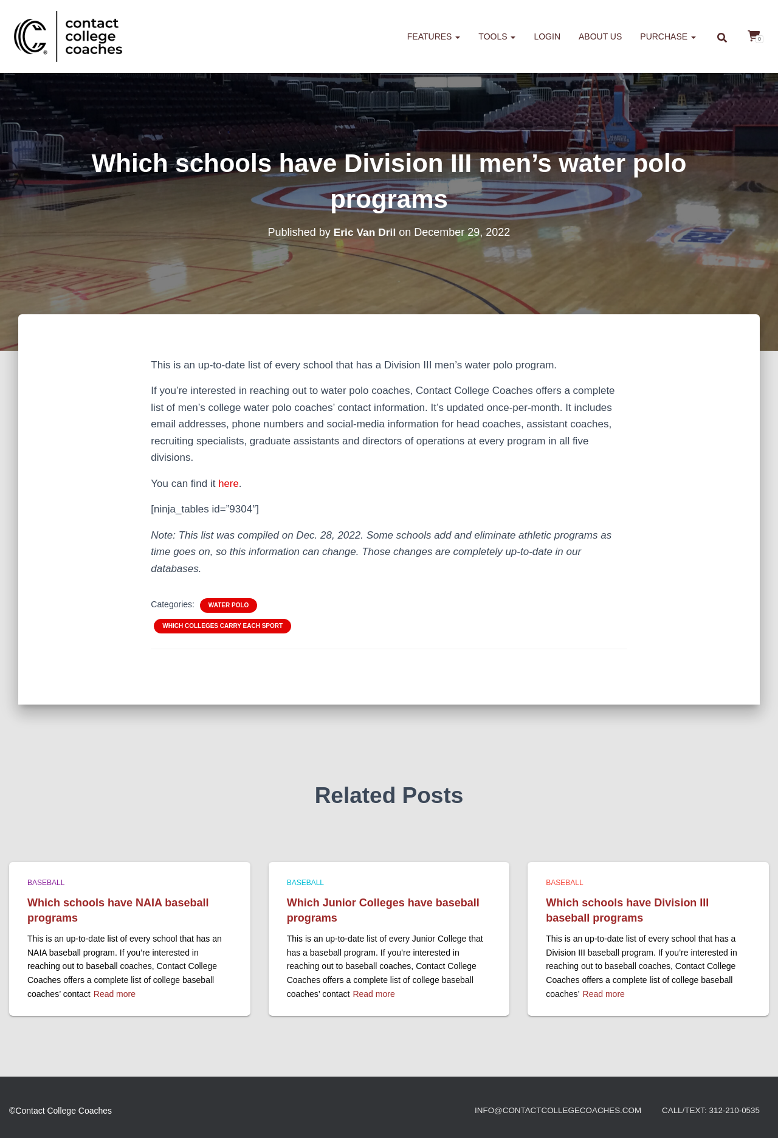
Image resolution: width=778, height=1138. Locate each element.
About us (600, 36)
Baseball (45, 882)
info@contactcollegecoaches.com (550, 1111)
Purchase (668, 36)
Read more (115, 994)
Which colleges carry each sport (222, 625)
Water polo (228, 605)
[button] (457, 36)
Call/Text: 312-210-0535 (709, 1111)
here (228, 483)
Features (434, 36)
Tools (496, 36)
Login (547, 36)
